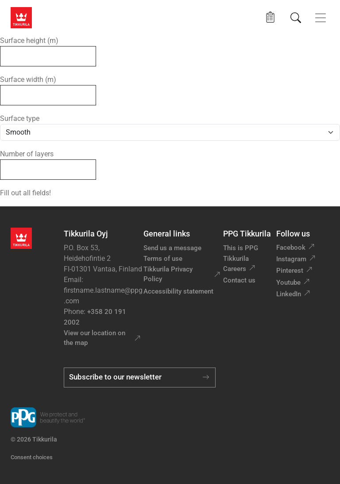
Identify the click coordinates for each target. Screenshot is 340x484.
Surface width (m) (28, 79)
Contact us (239, 280)
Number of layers (27, 154)
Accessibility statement (178, 291)
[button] (270, 17)
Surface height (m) (29, 40)
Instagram (291, 259)
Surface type (19, 118)
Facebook (290, 248)
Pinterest (289, 271)
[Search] (295, 17)
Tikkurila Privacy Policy (168, 274)
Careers (234, 269)
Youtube (288, 283)
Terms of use (162, 259)
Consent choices (32, 457)
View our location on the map (94, 338)
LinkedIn (288, 294)
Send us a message (172, 248)
